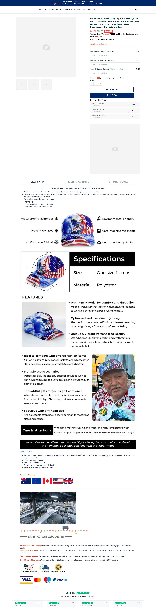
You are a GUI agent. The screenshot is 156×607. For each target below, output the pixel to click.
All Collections (55, 9)
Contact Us (91, 9)
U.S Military (41, 9)
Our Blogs (81, 9)
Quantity (93, 71)
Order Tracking (69, 9)
